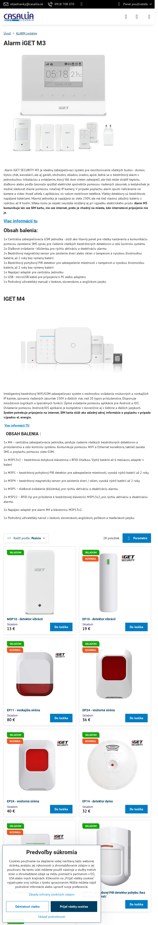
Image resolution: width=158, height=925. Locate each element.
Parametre (136, 538)
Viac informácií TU (16, 425)
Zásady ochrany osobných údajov (52, 894)
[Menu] (149, 16)
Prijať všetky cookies (74, 907)
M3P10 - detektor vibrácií (25, 619)
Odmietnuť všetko (27, 907)
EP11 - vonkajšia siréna (23, 710)
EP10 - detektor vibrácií (99, 619)
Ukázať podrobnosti (51, 917)
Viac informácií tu (20, 221)
